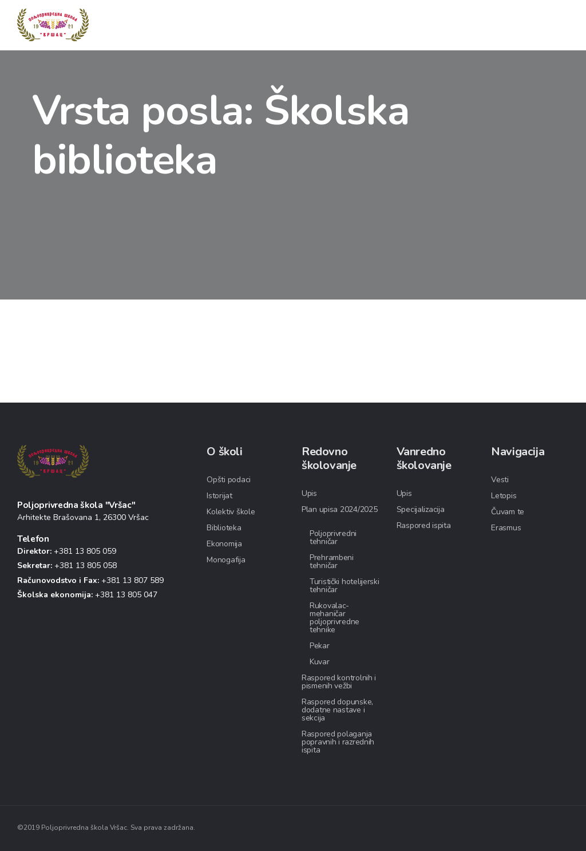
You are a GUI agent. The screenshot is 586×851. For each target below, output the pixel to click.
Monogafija (226, 559)
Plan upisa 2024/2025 (339, 509)
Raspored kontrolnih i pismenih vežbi (339, 681)
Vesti (500, 479)
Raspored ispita (424, 525)
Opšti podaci (229, 479)
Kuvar (320, 661)
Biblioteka (224, 527)
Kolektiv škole (231, 511)
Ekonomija (224, 543)
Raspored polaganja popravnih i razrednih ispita (338, 741)
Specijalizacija (421, 509)
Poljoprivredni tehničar (333, 537)
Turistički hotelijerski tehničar (344, 585)
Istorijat (219, 495)
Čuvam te (507, 511)
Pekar (320, 645)
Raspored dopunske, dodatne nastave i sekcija (337, 709)
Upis (309, 493)
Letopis (503, 495)
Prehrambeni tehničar (332, 561)
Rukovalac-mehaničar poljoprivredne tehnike (334, 617)
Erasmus (506, 527)
